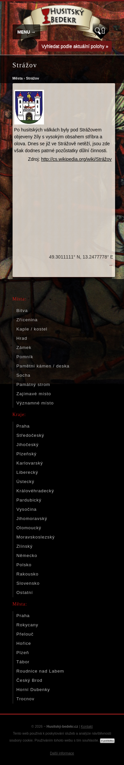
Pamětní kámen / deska (43, 366)
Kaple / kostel (32, 329)
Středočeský (30, 435)
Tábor (23, 661)
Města (18, 78)
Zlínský (25, 546)
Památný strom (33, 384)
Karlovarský (30, 463)
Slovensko (28, 583)
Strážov (32, 78)
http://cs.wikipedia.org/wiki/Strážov (76, 159)
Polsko (24, 564)
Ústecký (25, 481)
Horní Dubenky (33, 689)
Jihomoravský (32, 518)
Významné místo (35, 402)
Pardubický (29, 500)
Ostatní (25, 592)
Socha (24, 375)
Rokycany (27, 624)
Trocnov (26, 698)
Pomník (25, 356)
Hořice (24, 643)
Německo (27, 555)
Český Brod (30, 680)
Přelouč (25, 634)
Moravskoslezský (36, 537)
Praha (23, 426)
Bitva (22, 310)
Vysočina (27, 509)
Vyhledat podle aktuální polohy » (75, 46)
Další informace (62, 753)
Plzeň (23, 652)
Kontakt (87, 726)
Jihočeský (28, 444)
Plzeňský (27, 453)
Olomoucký (29, 527)
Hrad (22, 338)
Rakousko (28, 574)
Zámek (24, 347)
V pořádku (107, 740)
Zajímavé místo (34, 393)
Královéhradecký (35, 490)
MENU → (27, 31)
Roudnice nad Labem (40, 671)
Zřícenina (27, 319)
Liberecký (27, 472)
